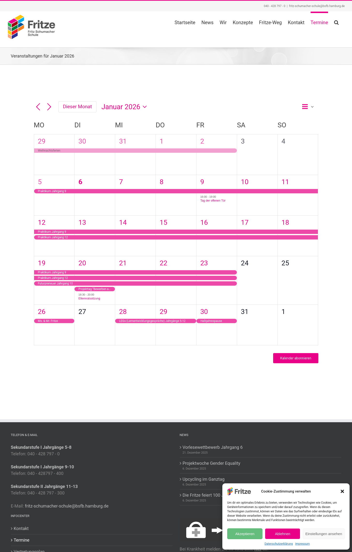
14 (123, 222)
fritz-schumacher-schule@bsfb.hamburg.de (317, 6)
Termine (22, 540)
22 (163, 263)
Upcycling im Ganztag (204, 479)
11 (285, 182)
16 (204, 222)
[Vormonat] (38, 107)
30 (82, 141)
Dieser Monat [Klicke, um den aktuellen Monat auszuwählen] (77, 106)
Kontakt (21, 528)
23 (204, 263)
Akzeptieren (244, 534)
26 (41, 312)
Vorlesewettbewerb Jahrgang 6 (213, 447)
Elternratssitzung (89, 298)
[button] (342, 491)
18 (285, 222)
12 (41, 222)
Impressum (302, 543)
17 (244, 222)
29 (41, 141)
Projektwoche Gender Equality (211, 463)
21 (123, 263)
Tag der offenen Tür (212, 200)
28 (123, 312)
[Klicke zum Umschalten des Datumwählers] (125, 107)
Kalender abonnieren (295, 358)
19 (41, 263)
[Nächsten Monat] (49, 107)
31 (123, 141)
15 (163, 222)
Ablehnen (282, 534)
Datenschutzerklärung (278, 543)
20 (82, 263)
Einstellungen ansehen (323, 534)
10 (244, 182)
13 (82, 222)
